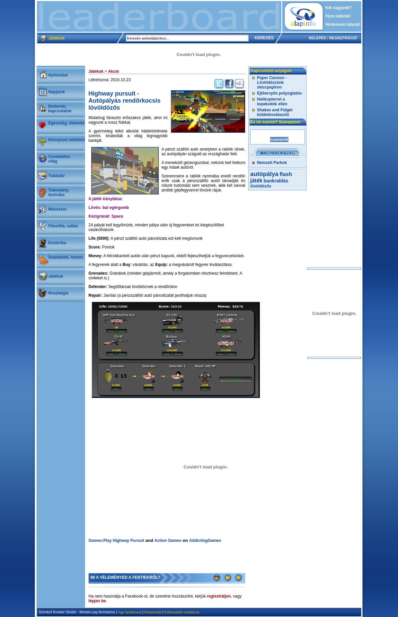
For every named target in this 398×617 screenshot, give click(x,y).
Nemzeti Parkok (272, 162)
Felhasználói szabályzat (181, 612)
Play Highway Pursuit (123, 540)
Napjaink (56, 92)
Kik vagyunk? (339, 7)
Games (95, 540)
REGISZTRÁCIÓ (343, 38)
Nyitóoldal (58, 75)
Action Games (168, 540)
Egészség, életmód (66, 123)
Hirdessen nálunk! (343, 24)
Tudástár (56, 175)
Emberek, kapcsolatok (59, 108)
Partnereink (152, 612)
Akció (113, 71)
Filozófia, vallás (63, 226)
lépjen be (97, 601)
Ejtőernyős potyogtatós (279, 93)
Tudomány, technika (58, 192)
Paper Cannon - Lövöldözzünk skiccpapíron (272, 82)
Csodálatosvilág (59, 159)
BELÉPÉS (317, 38)
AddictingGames (205, 540)
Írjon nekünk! (338, 16)
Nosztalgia (58, 293)
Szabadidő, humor (65, 257)
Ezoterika (57, 242)
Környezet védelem (66, 139)
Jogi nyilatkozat (129, 612)
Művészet (57, 209)
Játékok (55, 276)
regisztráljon (219, 596)
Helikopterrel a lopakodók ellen (272, 101)
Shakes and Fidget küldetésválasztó (274, 112)
